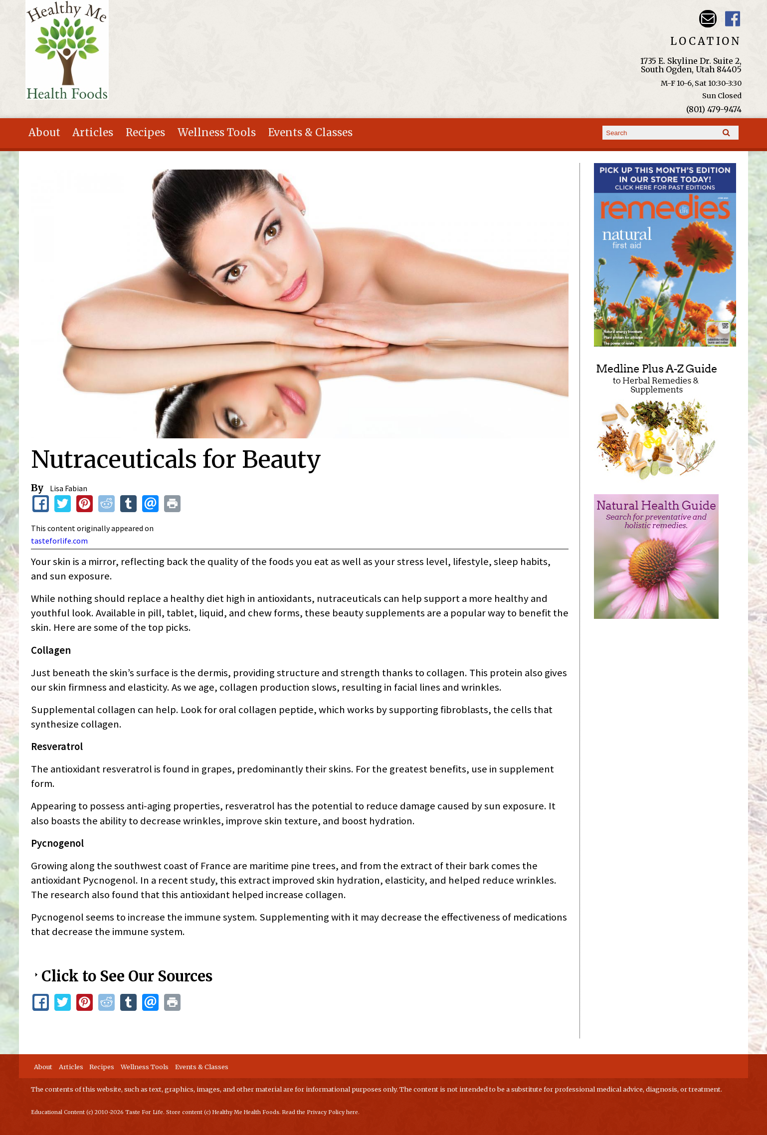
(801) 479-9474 (714, 109)
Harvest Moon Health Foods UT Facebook (733, 18)
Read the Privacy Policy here (320, 1112)
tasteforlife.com (59, 541)
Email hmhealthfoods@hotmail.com (708, 18)
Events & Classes (310, 132)
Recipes (145, 132)
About (44, 132)
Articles (92, 132)
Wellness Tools (217, 132)
